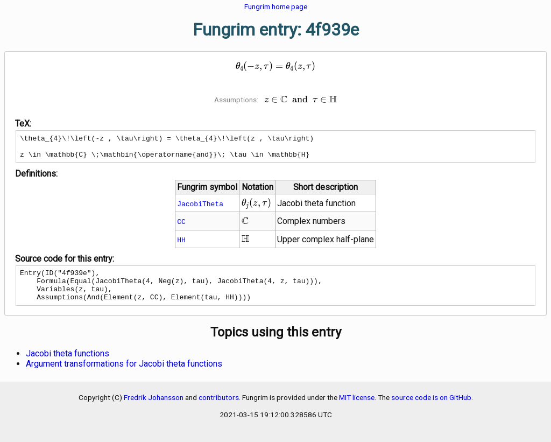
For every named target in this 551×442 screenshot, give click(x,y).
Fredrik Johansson (153, 408)
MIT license (357, 408)
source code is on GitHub (431, 408)
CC (181, 226)
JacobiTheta (200, 208)
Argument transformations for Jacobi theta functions (124, 375)
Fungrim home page (275, 6)
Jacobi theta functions (67, 365)
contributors (219, 408)
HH (181, 244)
